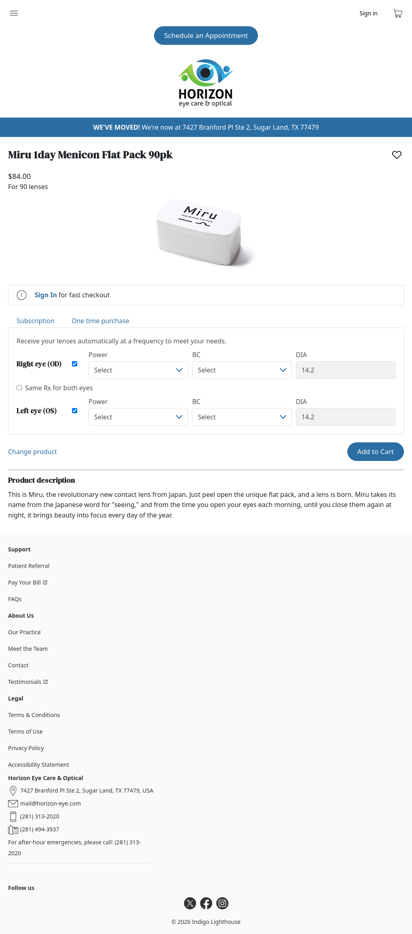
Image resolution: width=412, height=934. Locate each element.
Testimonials (28, 682)
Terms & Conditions (34, 715)
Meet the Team (28, 648)
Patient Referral (28, 566)
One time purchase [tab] (100, 320)
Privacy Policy (26, 748)
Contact (18, 665)
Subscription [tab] (36, 320)
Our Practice (24, 632)
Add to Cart (375, 451)
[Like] (397, 155)
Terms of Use (25, 731)
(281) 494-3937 (39, 829)
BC (196, 354)
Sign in (369, 13)
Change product (32, 451)
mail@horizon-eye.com (50, 803)
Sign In (46, 294)
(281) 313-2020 (39, 816)
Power (98, 354)
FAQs (14, 599)
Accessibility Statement (38, 764)
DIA (301, 354)
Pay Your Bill (28, 582)
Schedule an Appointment (206, 35)
